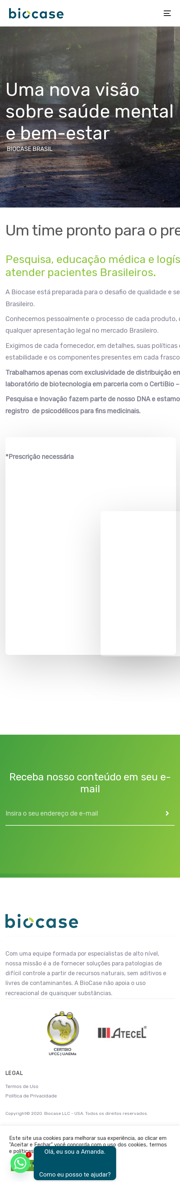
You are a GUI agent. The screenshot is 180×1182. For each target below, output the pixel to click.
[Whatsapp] (20, 1163)
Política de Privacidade (31, 1096)
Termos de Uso (21, 1086)
